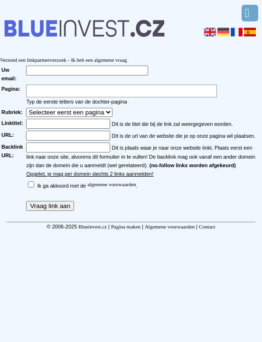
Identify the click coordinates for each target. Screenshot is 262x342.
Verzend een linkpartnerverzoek (33, 60)
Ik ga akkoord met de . (87, 186)
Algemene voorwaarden (170, 226)
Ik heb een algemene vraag (99, 60)
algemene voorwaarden (111, 184)
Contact (207, 226)
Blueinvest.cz (92, 226)
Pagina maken (125, 226)
